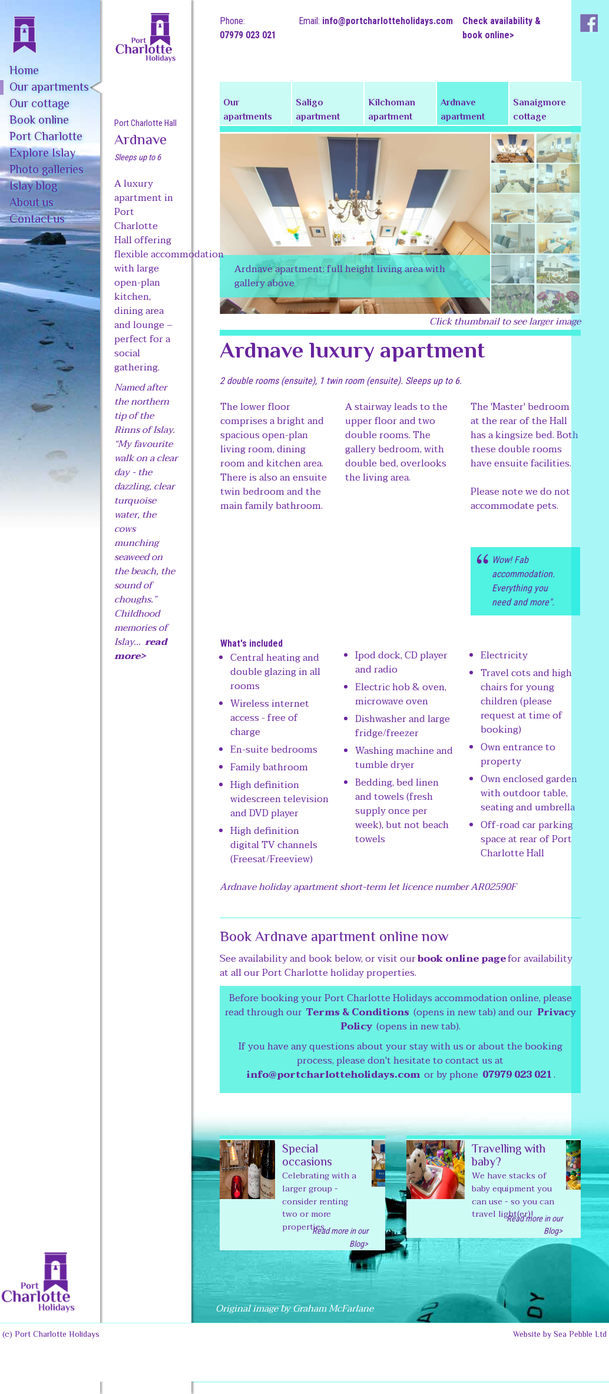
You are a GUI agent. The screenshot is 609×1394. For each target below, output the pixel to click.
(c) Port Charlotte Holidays (51, 1335)
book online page (462, 959)
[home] (50, 27)
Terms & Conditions (357, 1012)
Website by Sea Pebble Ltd (560, 1335)
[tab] (512, 148)
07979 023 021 (248, 35)
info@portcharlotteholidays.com (387, 21)
